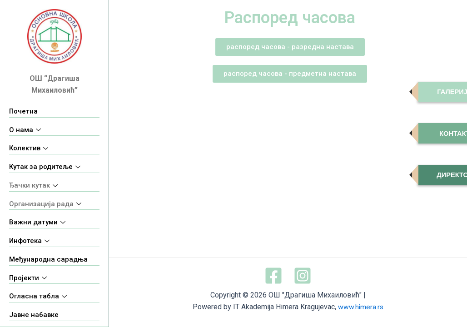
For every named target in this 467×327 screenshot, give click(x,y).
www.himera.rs (361, 307)
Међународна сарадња (48, 259)
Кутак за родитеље (44, 167)
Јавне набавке (34, 315)
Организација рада (45, 204)
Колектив (28, 148)
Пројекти (28, 278)
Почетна (23, 111)
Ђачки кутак (33, 185)
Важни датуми (37, 222)
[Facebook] (273, 276)
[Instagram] (302, 276)
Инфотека (29, 241)
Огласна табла (38, 296)
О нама (25, 130)
